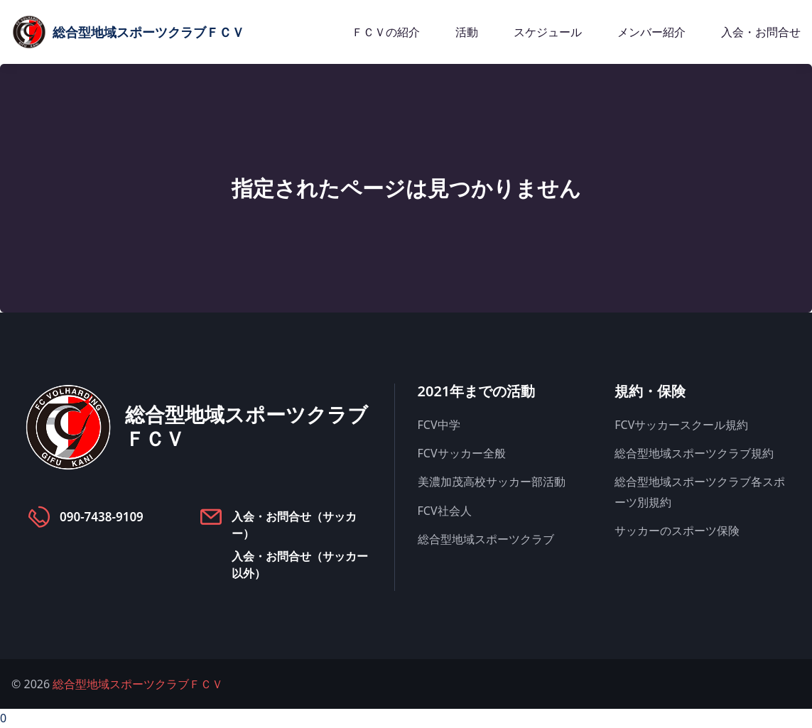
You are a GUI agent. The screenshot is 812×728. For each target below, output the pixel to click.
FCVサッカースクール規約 (681, 425)
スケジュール (548, 32)
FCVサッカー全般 (462, 453)
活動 (466, 32)
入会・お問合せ (761, 32)
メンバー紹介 (651, 32)
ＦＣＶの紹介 (386, 32)
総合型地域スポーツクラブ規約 (694, 453)
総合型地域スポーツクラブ (486, 539)
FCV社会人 (445, 510)
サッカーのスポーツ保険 (677, 530)
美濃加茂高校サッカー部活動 (491, 481)
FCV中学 (439, 425)
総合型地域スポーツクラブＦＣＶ (138, 684)
